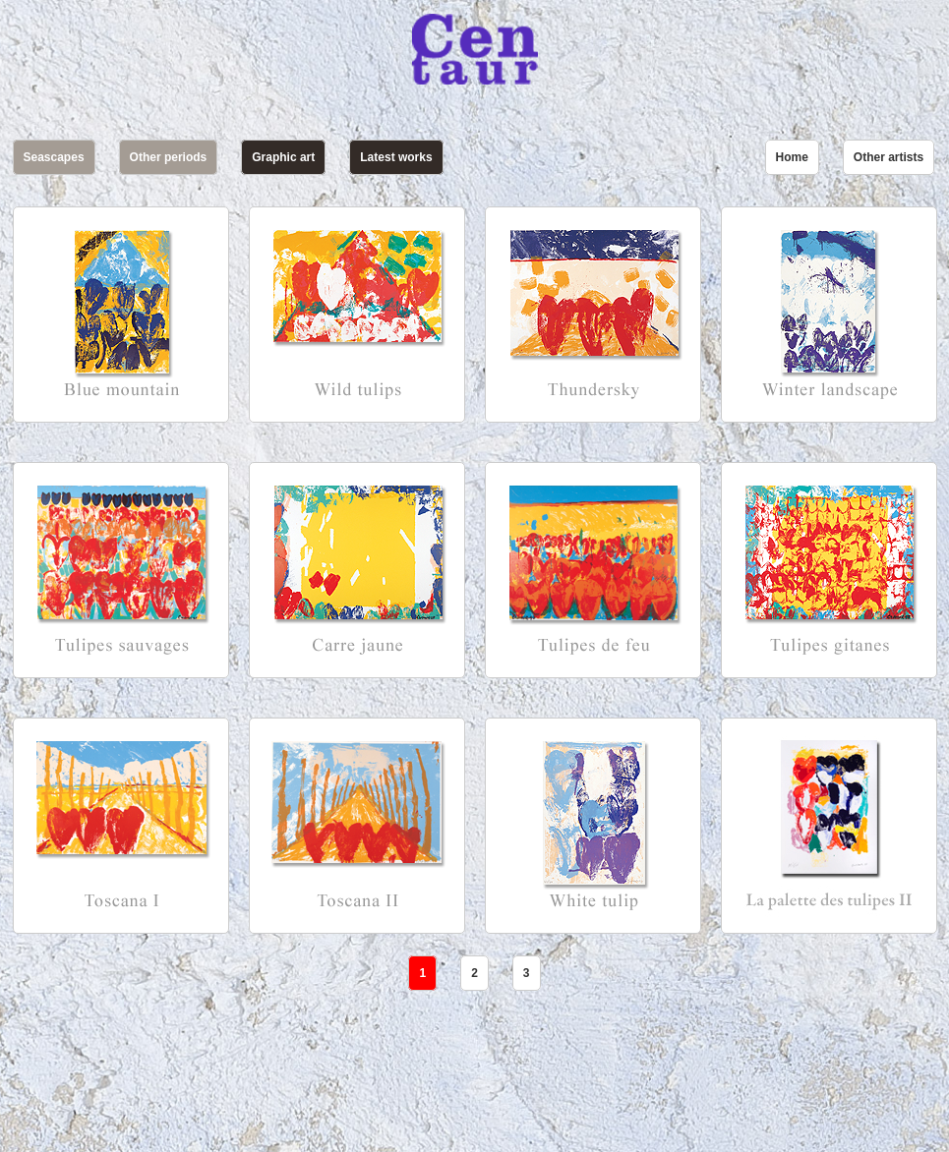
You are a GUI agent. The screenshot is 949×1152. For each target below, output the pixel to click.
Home (792, 157)
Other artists (888, 157)
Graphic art (283, 157)
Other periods (169, 157)
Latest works (396, 157)
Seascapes (54, 157)
